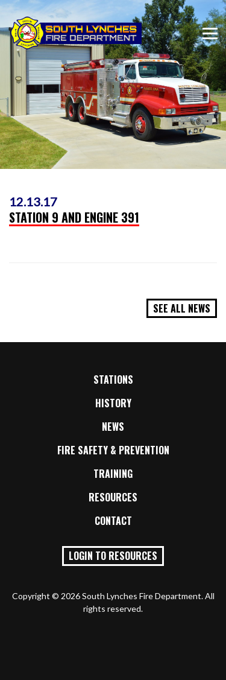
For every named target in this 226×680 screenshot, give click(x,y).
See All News (181, 308)
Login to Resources (113, 555)
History (113, 403)
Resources (113, 497)
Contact (113, 520)
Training (113, 473)
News (113, 426)
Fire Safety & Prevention (113, 450)
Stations (113, 379)
